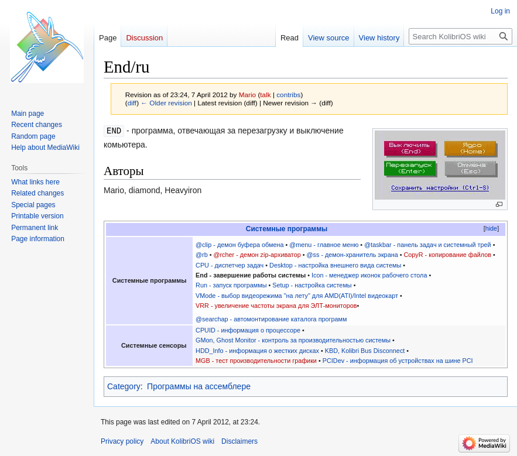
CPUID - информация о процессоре (248, 330)
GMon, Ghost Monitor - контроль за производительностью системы (293, 340)
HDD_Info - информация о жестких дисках (257, 350)
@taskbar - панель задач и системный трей (427, 244)
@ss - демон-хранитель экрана (352, 254)
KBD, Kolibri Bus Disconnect (365, 350)
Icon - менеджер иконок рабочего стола (369, 275)
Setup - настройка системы (311, 285)
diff (132, 103)
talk (265, 94)
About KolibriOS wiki (182, 441)
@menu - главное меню (323, 244)
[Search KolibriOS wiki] (460, 36)
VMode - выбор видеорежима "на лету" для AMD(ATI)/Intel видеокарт (297, 295)
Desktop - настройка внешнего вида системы (335, 265)
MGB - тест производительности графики (256, 360)
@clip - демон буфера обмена (239, 244)
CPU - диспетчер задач (229, 265)
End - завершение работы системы (251, 275)
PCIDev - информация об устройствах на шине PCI (398, 360)
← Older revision (166, 103)
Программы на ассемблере (199, 386)
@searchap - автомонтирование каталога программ (271, 319)
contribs (288, 94)
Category (124, 386)
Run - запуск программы (231, 285)
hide (491, 228)
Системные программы (286, 229)
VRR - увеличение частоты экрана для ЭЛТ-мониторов (276, 305)
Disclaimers (239, 441)
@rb (202, 254)
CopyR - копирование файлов (447, 254)
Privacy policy (122, 441)
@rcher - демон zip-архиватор (257, 254)
